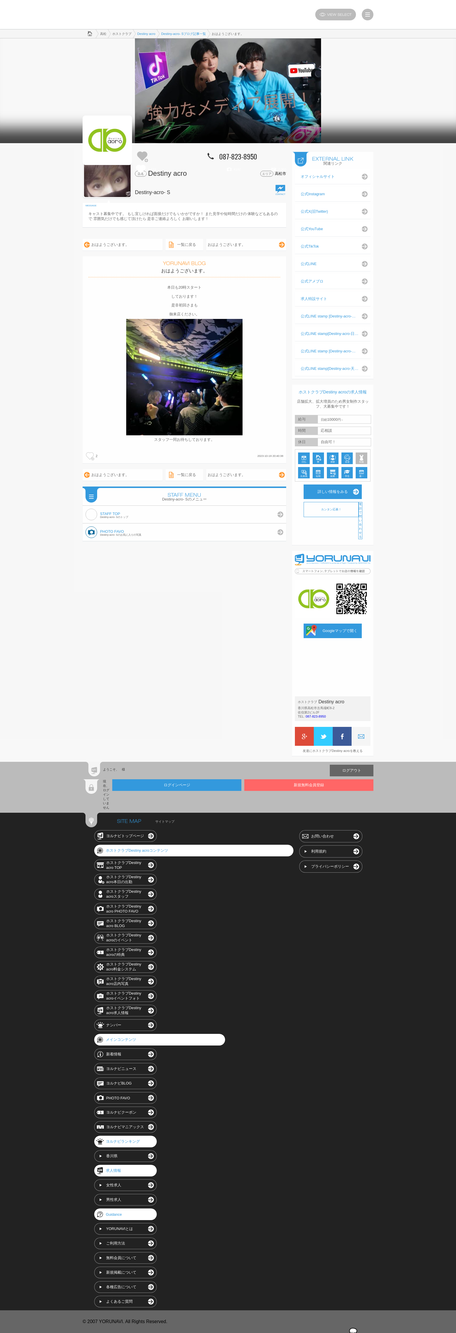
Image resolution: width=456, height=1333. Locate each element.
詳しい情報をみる (333, 491)
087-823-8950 (316, 716)
